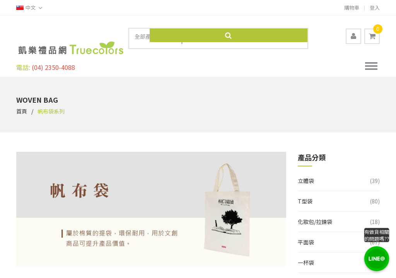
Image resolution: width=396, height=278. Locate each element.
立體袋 (306, 177)
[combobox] (155, 38)
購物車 (351, 7)
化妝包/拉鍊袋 (315, 218)
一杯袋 (306, 259)
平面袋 (306, 238)
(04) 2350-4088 (53, 63)
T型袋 (305, 197)
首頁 (21, 107)
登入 (375, 7)
